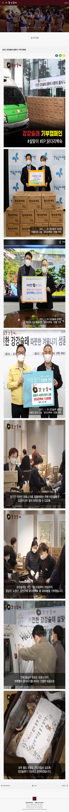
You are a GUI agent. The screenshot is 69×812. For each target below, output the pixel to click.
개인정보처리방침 (29, 802)
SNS (44, 27)
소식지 (47, 27)
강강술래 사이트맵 (3, 3)
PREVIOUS (6, 785)
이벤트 (21, 27)
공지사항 (26, 27)
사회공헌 (33, 27)
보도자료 (39, 27)
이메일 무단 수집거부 (39, 802)
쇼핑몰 (66, 3)
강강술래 (10, 2)
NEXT (64, 785)
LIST (35, 785)
